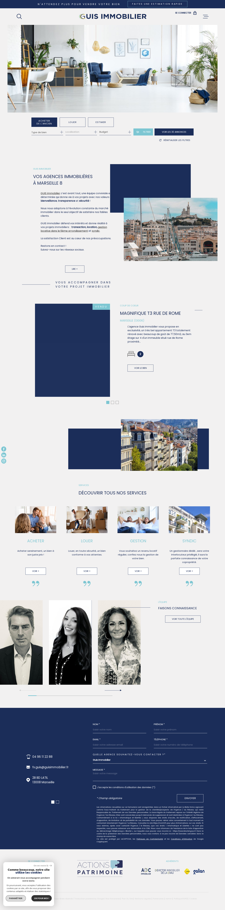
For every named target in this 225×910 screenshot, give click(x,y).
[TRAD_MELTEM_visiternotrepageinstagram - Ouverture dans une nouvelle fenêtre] (3, 460)
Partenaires (158, 895)
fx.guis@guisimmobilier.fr (50, 763)
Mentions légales (143, 895)
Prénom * (159, 720)
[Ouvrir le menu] (206, 16)
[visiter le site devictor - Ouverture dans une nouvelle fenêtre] (167, 867)
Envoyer (190, 794)
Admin (168, 895)
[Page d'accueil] (112, 16)
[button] (113, 686)
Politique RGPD (180, 895)
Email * (96, 735)
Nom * (96, 720)
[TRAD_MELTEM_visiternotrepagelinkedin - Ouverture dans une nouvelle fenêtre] (3, 455)
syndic (96, 237)
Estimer (101, 122)
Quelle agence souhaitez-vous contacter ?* (129, 750)
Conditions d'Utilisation (181, 835)
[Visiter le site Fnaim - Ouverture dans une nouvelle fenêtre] (187, 868)
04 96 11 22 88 (42, 753)
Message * (99, 766)
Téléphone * (161, 735)
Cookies (193, 895)
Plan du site (127, 895)
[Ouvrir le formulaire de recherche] (143, 131)
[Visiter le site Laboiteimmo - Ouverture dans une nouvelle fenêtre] (27, 895)
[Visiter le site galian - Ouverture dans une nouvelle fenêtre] (198, 868)
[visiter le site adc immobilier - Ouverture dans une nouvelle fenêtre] (146, 867)
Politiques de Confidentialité (150, 835)
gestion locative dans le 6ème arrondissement (74, 235)
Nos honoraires (113, 895)
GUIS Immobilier (50, 200)
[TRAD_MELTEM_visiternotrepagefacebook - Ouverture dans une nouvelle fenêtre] (3, 449)
